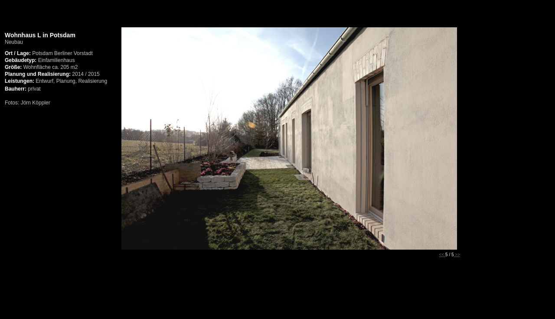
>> (457, 254)
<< (442, 254)
